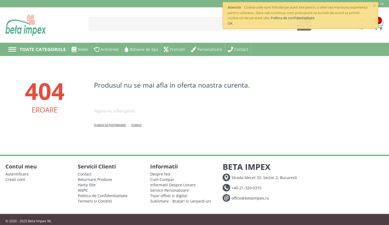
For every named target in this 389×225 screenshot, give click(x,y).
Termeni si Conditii (95, 201)
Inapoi (136, 124)
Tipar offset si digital (168, 195)
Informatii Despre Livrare (173, 184)
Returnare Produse (95, 179)
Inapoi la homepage (110, 124)
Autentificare (17, 174)
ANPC (83, 190)
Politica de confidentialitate (292, 17)
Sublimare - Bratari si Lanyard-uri (180, 201)
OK (230, 23)
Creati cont (15, 179)
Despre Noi (160, 174)
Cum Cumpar (162, 179)
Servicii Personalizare (169, 190)
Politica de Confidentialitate (103, 195)
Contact (85, 174)
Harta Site (87, 184)
